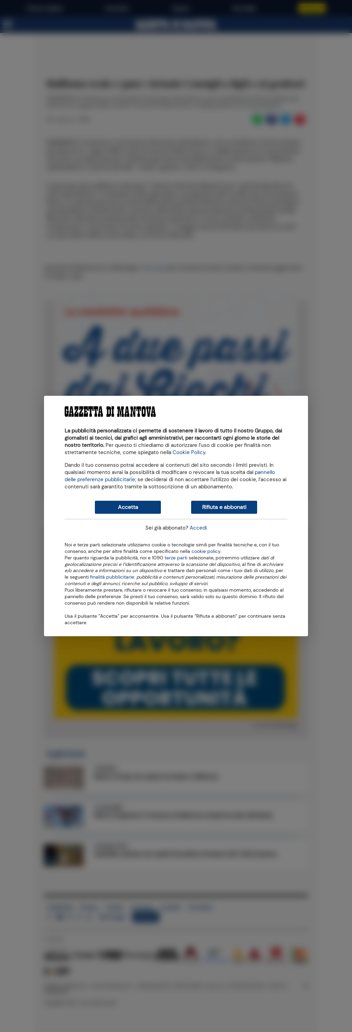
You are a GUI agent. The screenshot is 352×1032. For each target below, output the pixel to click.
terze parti (176, 557)
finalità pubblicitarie (112, 576)
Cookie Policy (189, 452)
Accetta (128, 507)
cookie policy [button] (205, 551)
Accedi (198, 527)
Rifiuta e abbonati (224, 507)
